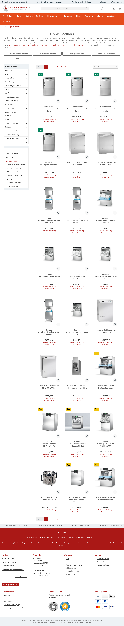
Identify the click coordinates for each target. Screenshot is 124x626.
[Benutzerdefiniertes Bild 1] (65, 607)
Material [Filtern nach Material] (16, 116)
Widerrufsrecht (71, 574)
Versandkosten (56, 621)
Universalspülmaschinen (77, 45)
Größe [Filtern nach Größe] (16, 93)
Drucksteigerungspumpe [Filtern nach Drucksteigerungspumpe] (16, 86)
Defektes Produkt (103, 562)
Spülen (7, 150)
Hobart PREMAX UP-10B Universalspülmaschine (77, 387)
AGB (67, 559)
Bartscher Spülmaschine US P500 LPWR (105, 163)
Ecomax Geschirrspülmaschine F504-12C (105, 220)
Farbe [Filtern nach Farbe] (16, 89)
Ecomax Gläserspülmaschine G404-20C (77, 332)
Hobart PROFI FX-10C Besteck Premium (105, 387)
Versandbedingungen (73, 571)
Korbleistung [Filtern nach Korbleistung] (16, 108)
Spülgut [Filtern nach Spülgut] (16, 127)
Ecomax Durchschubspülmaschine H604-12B (49, 332)
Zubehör (18, 58)
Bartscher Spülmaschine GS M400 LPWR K (49, 387)
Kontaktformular (21, 577)
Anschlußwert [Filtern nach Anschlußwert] (16, 78)
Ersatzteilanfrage (103, 565)
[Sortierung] (105, 67)
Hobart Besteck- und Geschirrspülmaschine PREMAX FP (77, 500)
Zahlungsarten (71, 568)
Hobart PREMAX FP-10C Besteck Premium (105, 499)
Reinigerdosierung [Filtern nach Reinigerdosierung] (16, 123)
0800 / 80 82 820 (56, 2)
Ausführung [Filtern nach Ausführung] (16, 82)
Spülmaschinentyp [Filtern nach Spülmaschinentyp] (16, 131)
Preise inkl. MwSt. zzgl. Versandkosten (49, 120)
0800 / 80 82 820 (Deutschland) (9, 564)
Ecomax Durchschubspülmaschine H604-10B (49, 220)
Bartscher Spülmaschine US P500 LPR (77, 163)
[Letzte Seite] (65, 67)
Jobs (5, 599)
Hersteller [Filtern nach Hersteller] (16, 70)
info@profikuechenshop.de (13, 570)
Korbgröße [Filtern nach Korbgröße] (16, 104)
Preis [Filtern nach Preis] (16, 142)
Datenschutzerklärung (74, 565)
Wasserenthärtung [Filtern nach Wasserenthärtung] (16, 135)
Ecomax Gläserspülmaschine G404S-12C (77, 276)
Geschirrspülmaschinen (17, 45)
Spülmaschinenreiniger (13, 183)
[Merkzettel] (108, 8)
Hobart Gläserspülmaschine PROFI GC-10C (105, 444)
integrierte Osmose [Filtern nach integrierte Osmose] (16, 138)
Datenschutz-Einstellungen (83, 623)
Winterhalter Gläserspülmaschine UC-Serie (49, 164)
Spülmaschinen (11, 161)
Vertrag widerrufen (10, 585)
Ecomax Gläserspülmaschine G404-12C (49, 276)
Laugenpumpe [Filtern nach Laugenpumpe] (16, 112)
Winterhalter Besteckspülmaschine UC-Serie (77, 109)
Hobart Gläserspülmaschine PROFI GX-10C (49, 444)
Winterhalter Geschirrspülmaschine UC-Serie (105, 109)
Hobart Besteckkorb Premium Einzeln (49, 499)
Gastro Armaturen (12, 154)
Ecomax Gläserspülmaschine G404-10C (106, 276)
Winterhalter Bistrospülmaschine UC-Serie (49, 109)
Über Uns (7, 596)
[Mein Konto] (113, 8)
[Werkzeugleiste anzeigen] (102, 8)
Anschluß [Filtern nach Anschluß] (16, 74)
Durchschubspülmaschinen (53, 45)
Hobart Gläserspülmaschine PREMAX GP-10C (77, 444)
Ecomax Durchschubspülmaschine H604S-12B (77, 220)
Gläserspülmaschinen (35, 45)
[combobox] (63, 8)
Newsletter (8, 602)
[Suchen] (87, 8)
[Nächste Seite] (61, 67)
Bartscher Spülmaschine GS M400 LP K (105, 331)
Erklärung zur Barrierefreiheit (14, 608)
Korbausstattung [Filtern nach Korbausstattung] (16, 101)
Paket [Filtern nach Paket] (16, 119)
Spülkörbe (9, 157)
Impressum (70, 562)
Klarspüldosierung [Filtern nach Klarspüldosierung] (16, 97)
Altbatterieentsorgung (12, 605)
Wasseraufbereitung (12, 186)
